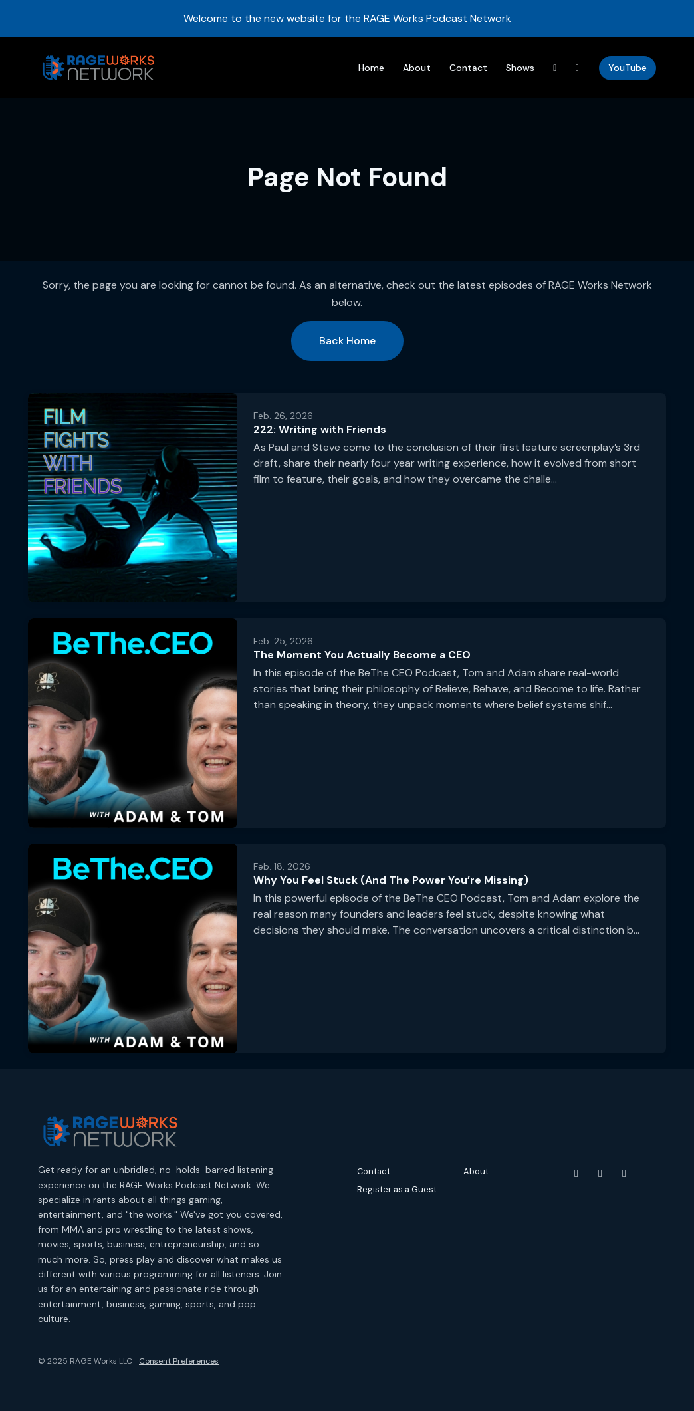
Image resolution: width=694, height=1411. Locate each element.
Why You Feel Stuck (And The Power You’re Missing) (390, 880)
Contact (468, 68)
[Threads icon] (624, 1173)
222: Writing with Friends (319, 429)
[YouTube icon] (576, 1173)
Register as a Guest (397, 1189)
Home (371, 68)
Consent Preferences (179, 1361)
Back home (347, 341)
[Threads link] (555, 68)
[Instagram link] (577, 68)
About (417, 68)
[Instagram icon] (600, 1173)
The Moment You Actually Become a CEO (362, 655)
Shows (520, 68)
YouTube (627, 68)
